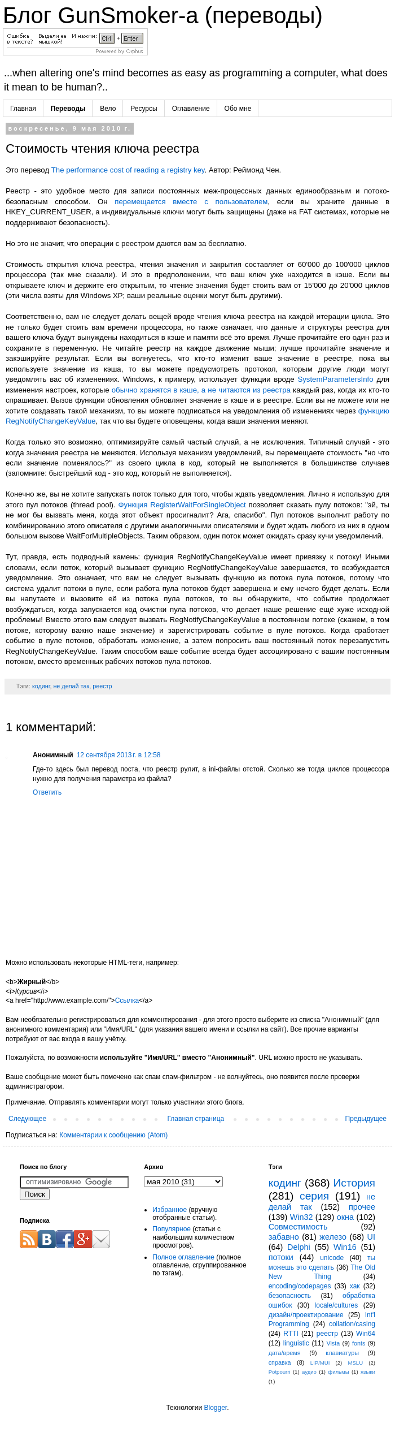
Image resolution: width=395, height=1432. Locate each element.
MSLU (355, 1363)
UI (371, 1236)
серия (314, 1196)
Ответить (47, 792)
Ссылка (127, 1000)
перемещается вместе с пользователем (191, 201)
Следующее (27, 1119)
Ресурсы (143, 109)
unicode (332, 1258)
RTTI (290, 1334)
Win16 (345, 1247)
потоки (281, 1257)
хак (355, 1286)
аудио (309, 1372)
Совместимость (298, 1226)
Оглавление (191, 109)
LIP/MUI (320, 1363)
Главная (23, 109)
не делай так (71, 686)
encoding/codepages (300, 1286)
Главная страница (196, 1119)
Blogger (215, 1408)
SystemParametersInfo (335, 379)
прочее (362, 1206)
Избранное (169, 1210)
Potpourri (280, 1372)
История (354, 1183)
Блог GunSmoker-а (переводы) (163, 15)
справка (280, 1362)
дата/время (285, 1352)
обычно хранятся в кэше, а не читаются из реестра (201, 390)
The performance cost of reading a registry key (128, 170)
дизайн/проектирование (306, 1315)
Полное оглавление (183, 1257)
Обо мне (238, 109)
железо (332, 1236)
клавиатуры (342, 1352)
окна (345, 1217)
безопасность (290, 1296)
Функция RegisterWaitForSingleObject (182, 505)
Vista (333, 1343)
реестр (102, 686)
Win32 (301, 1217)
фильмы (338, 1372)
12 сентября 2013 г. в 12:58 (119, 755)
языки (368, 1372)
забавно (284, 1236)
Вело (108, 109)
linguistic (296, 1343)
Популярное (171, 1229)
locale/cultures (336, 1305)
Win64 (365, 1334)
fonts (358, 1343)
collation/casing (352, 1324)
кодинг (41, 686)
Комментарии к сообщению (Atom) (113, 1135)
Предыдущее (366, 1119)
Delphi (298, 1247)
